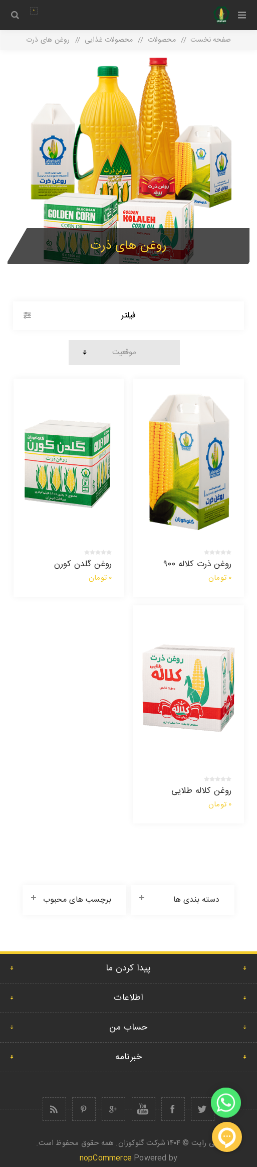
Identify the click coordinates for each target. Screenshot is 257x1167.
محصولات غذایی (109, 40)
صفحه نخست (210, 40)
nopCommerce (106, 1158)
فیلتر (128, 315)
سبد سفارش (34, 11)
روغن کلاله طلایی (201, 791)
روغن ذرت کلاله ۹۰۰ (197, 564)
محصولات (162, 40)
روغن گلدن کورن (83, 564)
